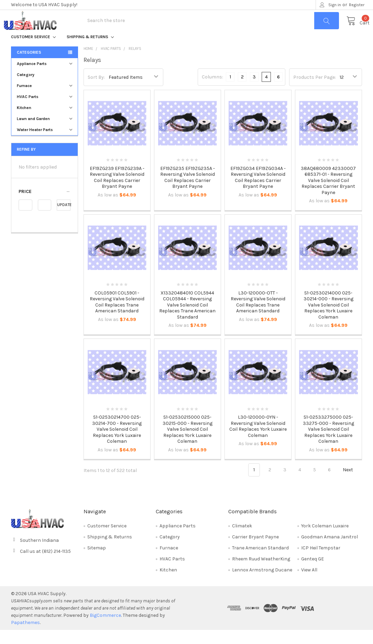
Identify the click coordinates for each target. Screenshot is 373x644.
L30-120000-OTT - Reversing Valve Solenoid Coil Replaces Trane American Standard (258, 316)
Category (25, 89)
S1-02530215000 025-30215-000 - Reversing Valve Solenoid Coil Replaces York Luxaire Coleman (187, 444)
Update (63, 219)
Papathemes (25, 637)
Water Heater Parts (44, 144)
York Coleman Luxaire (325, 540)
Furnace (44, 100)
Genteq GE (312, 573)
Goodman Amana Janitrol (329, 551)
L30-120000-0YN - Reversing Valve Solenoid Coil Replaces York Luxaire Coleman (258, 441)
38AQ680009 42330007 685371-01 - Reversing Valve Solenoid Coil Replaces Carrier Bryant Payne (328, 195)
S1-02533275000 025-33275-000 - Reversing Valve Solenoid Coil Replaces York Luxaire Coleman (328, 444)
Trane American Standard (260, 562)
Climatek (242, 540)
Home (88, 63)
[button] (44, 206)
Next (352, 484)
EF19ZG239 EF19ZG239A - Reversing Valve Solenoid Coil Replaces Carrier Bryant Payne (117, 192)
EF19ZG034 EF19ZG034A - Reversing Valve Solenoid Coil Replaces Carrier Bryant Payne (258, 192)
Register (356, 4)
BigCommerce (105, 629)
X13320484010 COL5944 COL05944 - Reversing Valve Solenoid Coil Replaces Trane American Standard (187, 319)
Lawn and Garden (44, 133)
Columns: (212, 91)
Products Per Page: (314, 91)
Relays (135, 63)
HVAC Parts (44, 111)
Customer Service (33, 51)
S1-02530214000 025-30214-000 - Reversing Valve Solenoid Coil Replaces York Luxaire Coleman (328, 319)
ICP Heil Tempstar (320, 562)
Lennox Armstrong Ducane (262, 584)
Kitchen (44, 122)
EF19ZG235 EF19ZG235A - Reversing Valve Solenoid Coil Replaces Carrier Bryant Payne (187, 192)
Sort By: (96, 91)
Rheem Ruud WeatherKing (261, 573)
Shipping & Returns (90, 51)
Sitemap (96, 562)
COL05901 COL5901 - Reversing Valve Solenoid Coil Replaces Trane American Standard (117, 316)
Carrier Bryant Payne (255, 551)
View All (309, 584)
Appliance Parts (44, 78)
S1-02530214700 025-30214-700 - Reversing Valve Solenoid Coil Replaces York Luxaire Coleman (117, 444)
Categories (29, 66)
